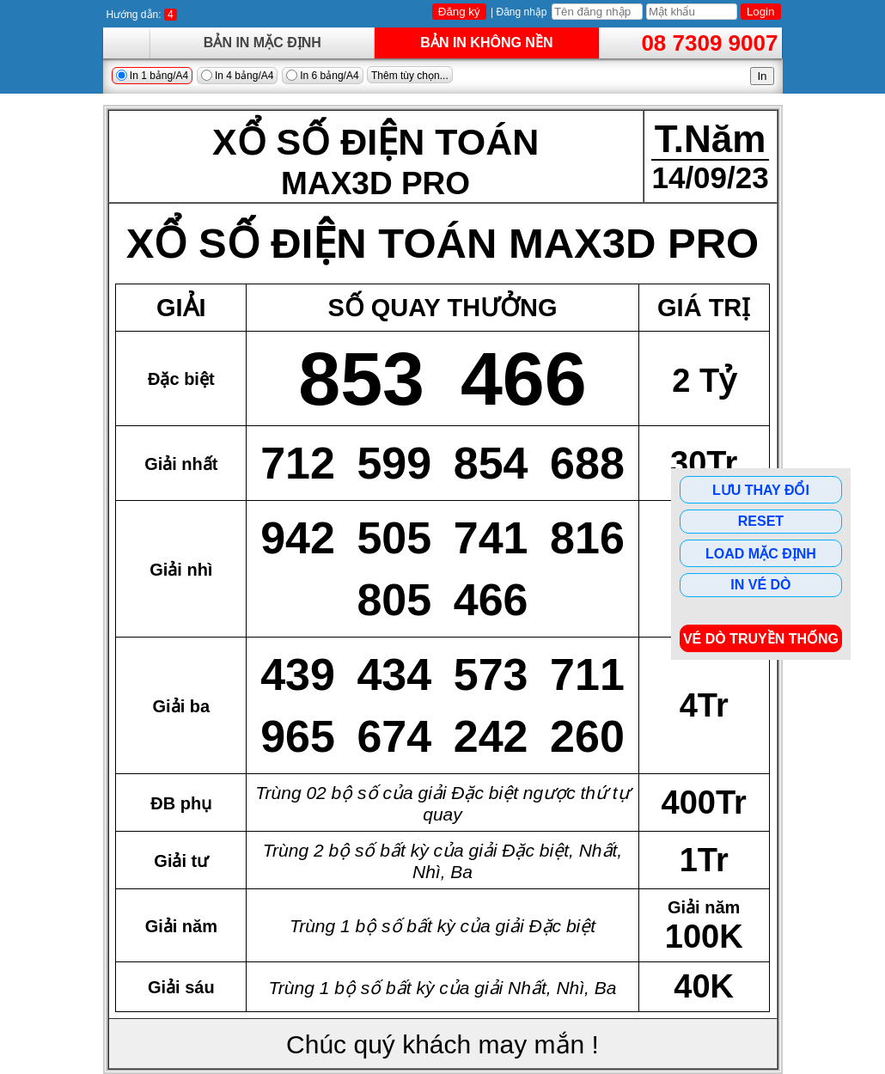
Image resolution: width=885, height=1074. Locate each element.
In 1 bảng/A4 (152, 76)
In (761, 76)
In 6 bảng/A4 (322, 76)
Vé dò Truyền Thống (761, 639)
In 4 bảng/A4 (237, 76)
